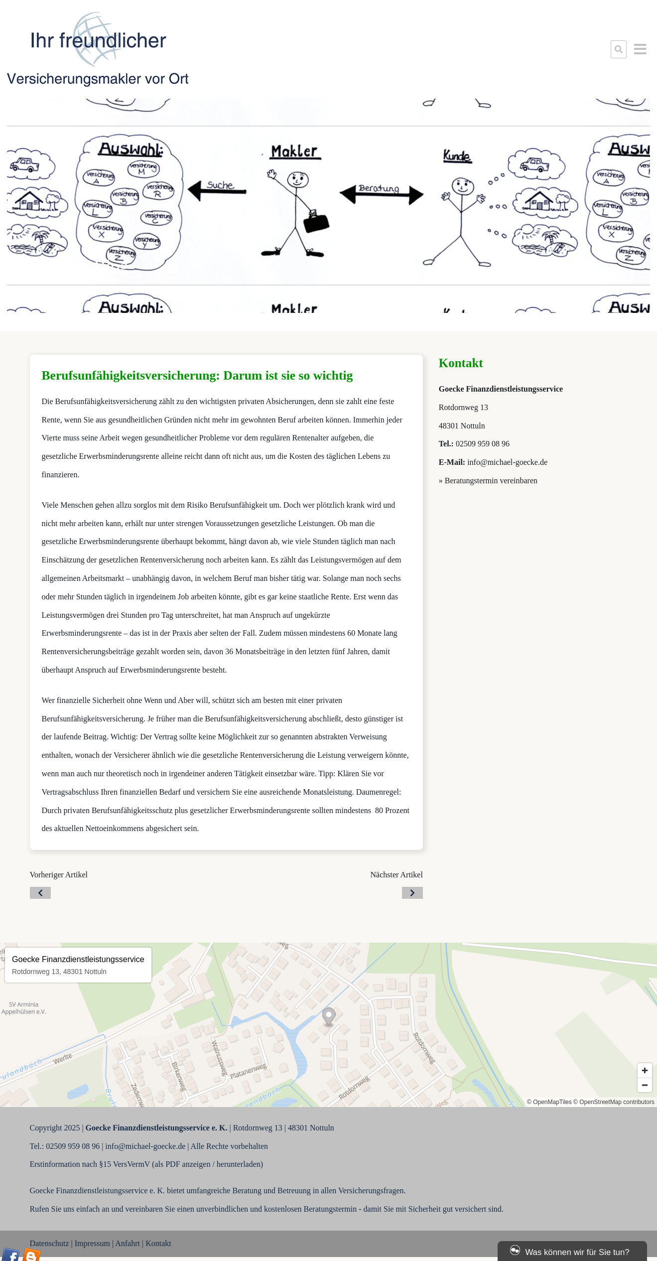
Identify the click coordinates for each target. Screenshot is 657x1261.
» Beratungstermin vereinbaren (488, 480)
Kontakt (158, 1243)
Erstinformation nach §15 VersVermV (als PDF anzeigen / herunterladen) (146, 1164)
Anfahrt (127, 1243)
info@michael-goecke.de (507, 462)
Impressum (92, 1243)
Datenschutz (49, 1243)
